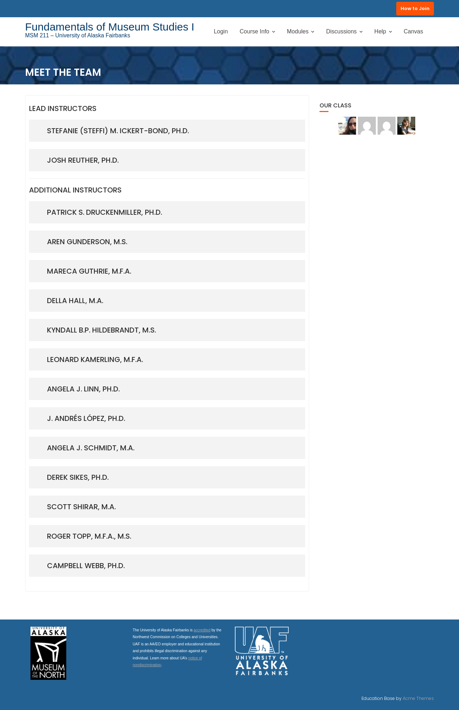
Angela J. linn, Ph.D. (83, 389)
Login (221, 31)
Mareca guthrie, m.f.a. (89, 271)
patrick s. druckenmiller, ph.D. (104, 212)
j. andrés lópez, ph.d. (86, 418)
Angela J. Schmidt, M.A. (90, 448)
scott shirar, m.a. (81, 507)
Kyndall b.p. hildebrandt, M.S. (101, 330)
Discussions (341, 31)
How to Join (415, 8)
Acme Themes (418, 698)
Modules (297, 31)
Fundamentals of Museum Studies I (109, 27)
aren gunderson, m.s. (87, 242)
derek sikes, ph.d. (78, 477)
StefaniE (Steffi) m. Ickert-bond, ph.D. (118, 131)
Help (380, 31)
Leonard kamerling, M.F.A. (95, 359)
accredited (202, 630)
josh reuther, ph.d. (83, 160)
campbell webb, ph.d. (86, 566)
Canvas (413, 31)
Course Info (254, 31)
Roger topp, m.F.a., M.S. (89, 536)
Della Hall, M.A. (75, 301)
